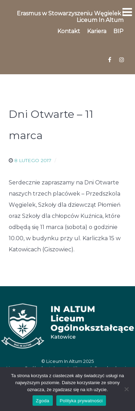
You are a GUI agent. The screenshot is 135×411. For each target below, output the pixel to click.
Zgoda (42, 400)
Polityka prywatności (81, 400)
